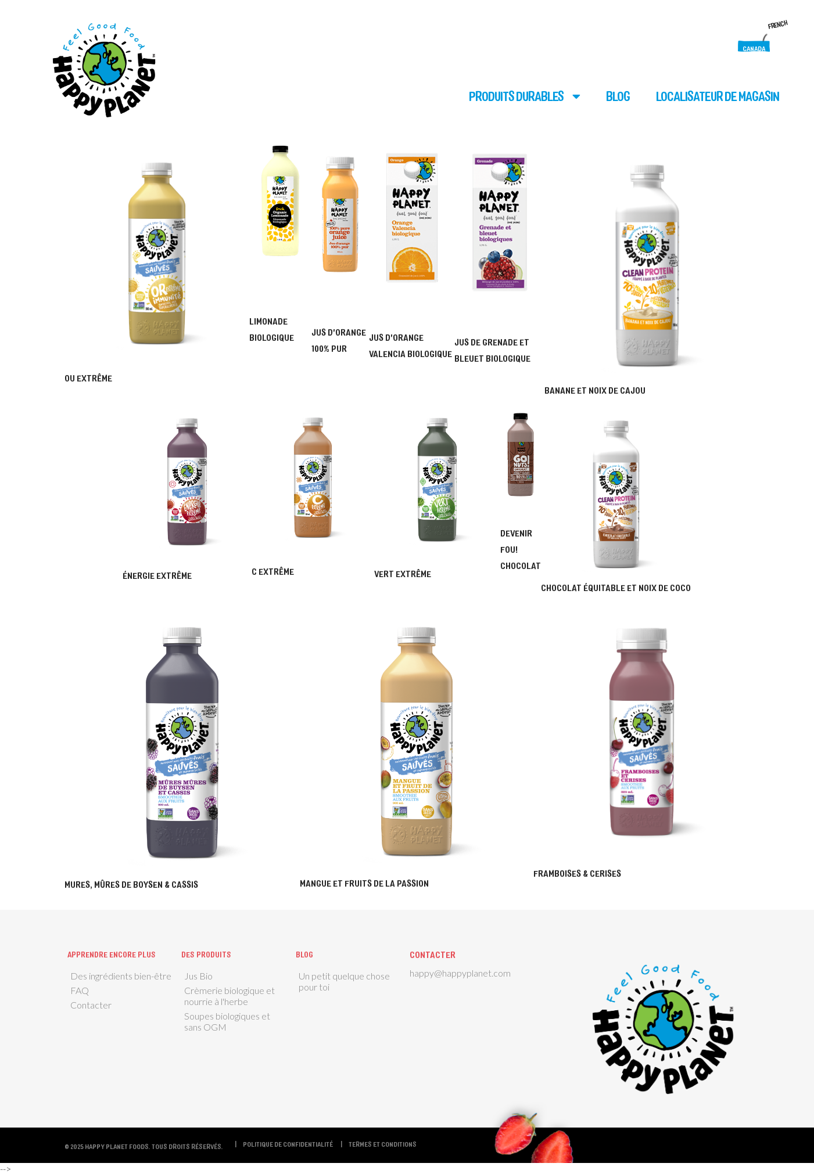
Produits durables (516, 95)
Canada (754, 48)
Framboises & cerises (577, 872)
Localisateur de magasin (717, 95)
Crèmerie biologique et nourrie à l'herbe (229, 996)
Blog (618, 95)
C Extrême (273, 571)
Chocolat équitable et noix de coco (616, 587)
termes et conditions (383, 1144)
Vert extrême (402, 573)
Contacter (91, 1004)
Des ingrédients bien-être (120, 975)
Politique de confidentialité (288, 1144)
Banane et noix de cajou (595, 389)
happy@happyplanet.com (460, 972)
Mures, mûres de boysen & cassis (131, 883)
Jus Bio (198, 975)
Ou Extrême (88, 377)
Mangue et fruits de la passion (364, 882)
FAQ (79, 990)
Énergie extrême (157, 575)
